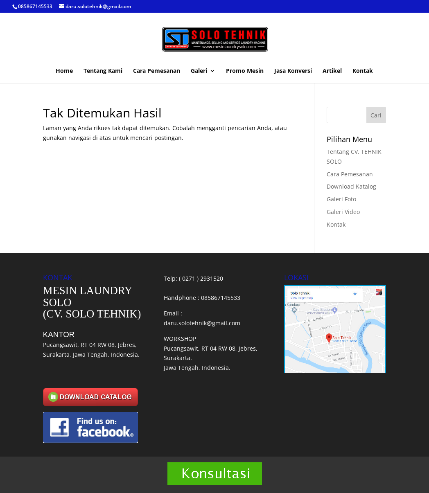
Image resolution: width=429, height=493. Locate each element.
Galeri (199, 71)
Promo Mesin (245, 71)
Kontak (362, 71)
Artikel (332, 71)
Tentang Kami (103, 71)
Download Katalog (351, 186)
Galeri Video (343, 212)
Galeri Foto (341, 199)
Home (64, 71)
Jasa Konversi (293, 71)
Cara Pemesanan (156, 71)
